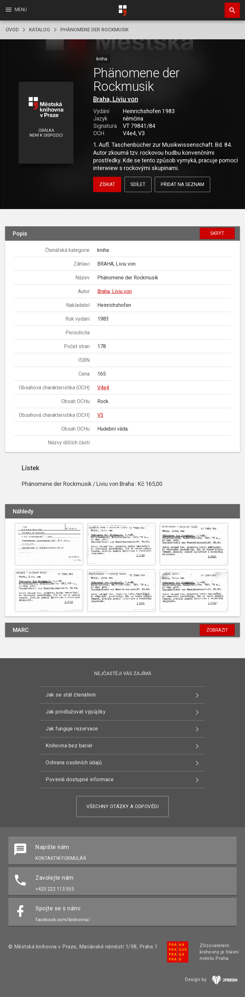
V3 (100, 415)
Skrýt (217, 233)
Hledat (229, 7)
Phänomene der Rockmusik (94, 30)
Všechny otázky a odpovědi (122, 806)
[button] (45, 123)
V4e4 (103, 388)
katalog (39, 30)
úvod (12, 30)
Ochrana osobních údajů (74, 762)
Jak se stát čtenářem (71, 695)
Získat (107, 184)
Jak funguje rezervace (72, 729)
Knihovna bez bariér (69, 746)
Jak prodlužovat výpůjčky (76, 712)
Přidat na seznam (182, 184)
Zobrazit (217, 630)
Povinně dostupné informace (80, 779)
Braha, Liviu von (115, 99)
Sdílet (137, 184)
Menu (16, 9)
